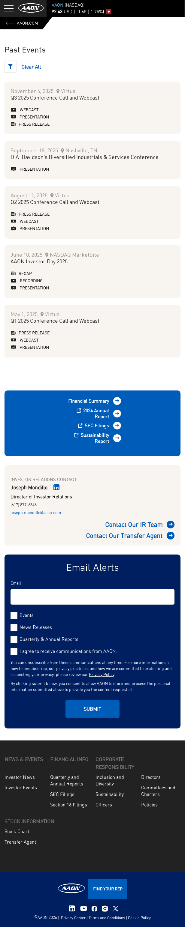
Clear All (31, 67)
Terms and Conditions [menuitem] (107, 917)
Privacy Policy (101, 674)
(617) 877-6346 (24, 504)
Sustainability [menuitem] (110, 794)
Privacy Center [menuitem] (73, 917)
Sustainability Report (91, 438)
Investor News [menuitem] (20, 777)
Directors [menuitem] (151, 777)
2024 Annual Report (93, 414)
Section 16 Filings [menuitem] (68, 805)
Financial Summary (88, 401)
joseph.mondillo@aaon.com (36, 512)
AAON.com (22, 22)
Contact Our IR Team (133, 524)
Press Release (30, 124)
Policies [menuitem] (149, 805)
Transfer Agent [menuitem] (20, 842)
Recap (21, 273)
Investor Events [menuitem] (21, 788)
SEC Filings (94, 426)
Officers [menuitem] (104, 805)
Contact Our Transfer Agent (124, 536)
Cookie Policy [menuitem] (139, 917)
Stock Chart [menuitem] (17, 831)
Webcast (25, 109)
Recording (27, 280)
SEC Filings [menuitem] (62, 794)
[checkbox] (92, 627)
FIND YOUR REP (108, 888)
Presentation (30, 117)
